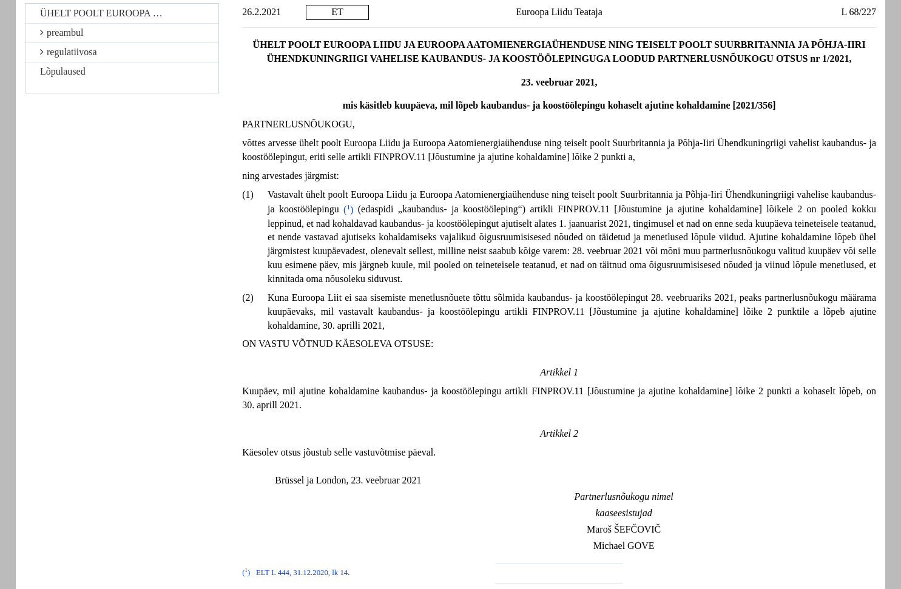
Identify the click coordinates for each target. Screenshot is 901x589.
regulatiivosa (68, 52)
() (348, 209)
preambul (61, 32)
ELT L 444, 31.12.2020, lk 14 (302, 572)
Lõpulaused (63, 71)
